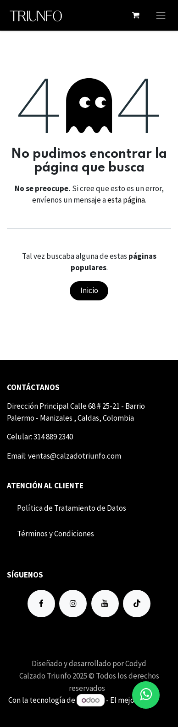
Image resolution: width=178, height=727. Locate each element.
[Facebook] (41, 603)
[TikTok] (136, 603)
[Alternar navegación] (161, 15)
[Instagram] (73, 603)
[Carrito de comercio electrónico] (136, 15)
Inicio (89, 290)
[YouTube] (105, 603)
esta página (126, 200)
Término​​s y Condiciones (55, 534)
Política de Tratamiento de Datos (71, 508)
